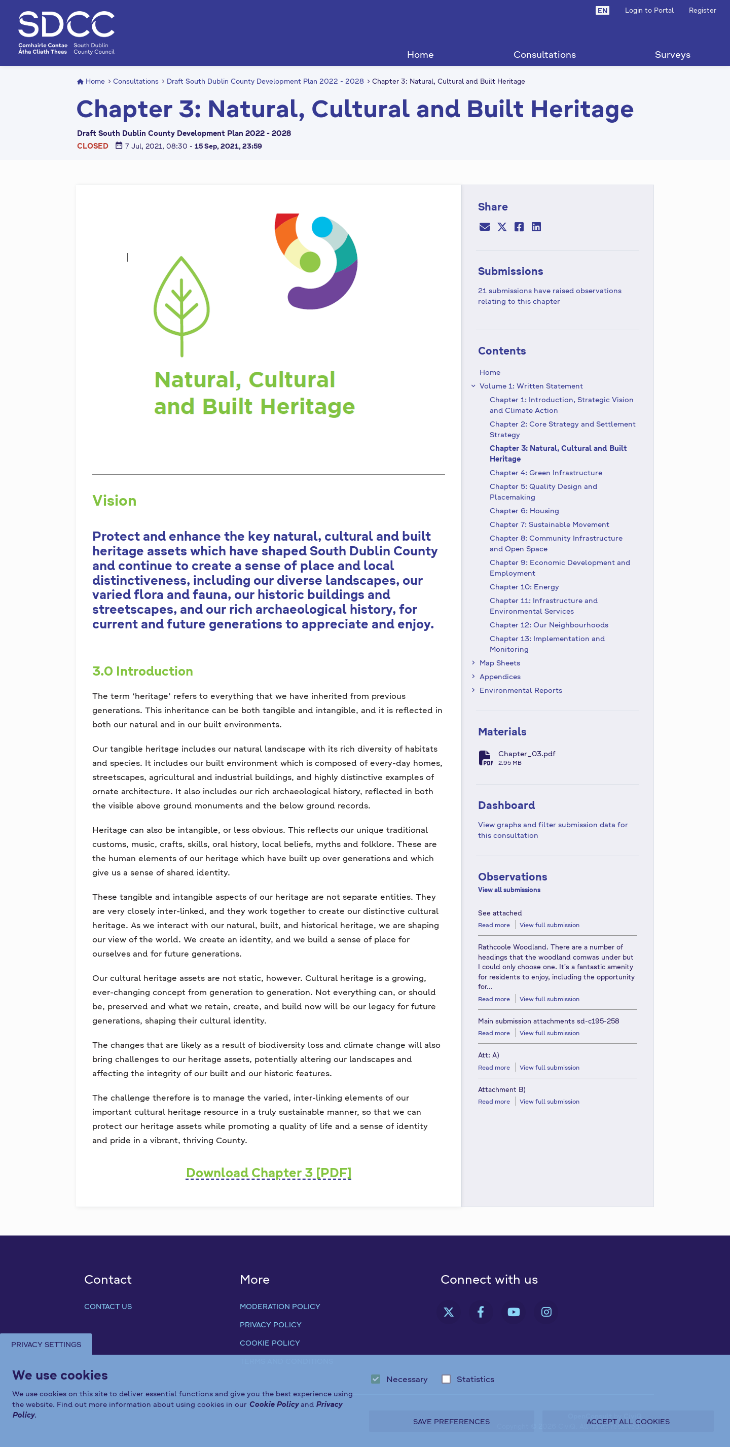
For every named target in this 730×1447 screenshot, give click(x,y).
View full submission (549, 925)
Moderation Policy (280, 1306)
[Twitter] (501, 228)
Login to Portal (649, 10)
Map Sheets (500, 662)
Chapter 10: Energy (524, 586)
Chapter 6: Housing (524, 510)
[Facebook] (519, 228)
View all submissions (509, 890)
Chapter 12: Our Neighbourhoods (549, 624)
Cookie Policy (270, 1342)
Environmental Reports (521, 689)
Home (420, 54)
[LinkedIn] (536, 228)
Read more (494, 925)
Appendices (500, 676)
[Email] (484, 228)
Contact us (108, 1306)
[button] (602, 10)
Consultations (545, 54)
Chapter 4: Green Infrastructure (546, 472)
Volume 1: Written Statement (531, 385)
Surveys (672, 54)
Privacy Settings (47, 1344)
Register (702, 10)
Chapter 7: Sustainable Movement (549, 523)
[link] (448, 1312)
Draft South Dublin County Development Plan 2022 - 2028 (265, 81)
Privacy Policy (271, 1324)
